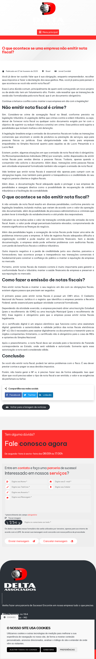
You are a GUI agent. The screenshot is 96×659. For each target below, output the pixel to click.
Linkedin (45, 395)
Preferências (67, 650)
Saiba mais (48, 650)
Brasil (48, 71)
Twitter (30, 395)
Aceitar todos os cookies (23, 650)
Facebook (13, 395)
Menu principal (48, 32)
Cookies (10, 617)
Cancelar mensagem (58, 541)
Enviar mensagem (22, 541)
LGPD (19, 532)
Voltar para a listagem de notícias (26, 407)
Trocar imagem (13, 518)
